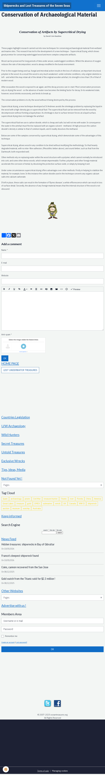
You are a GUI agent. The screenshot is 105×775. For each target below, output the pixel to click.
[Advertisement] (52, 392)
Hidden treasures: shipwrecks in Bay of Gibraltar (28, 544)
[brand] (36, 5)
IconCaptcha (22, 351)
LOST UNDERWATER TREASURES (20, 370)
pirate (27, 498)
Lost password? (21, 642)
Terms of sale (43, 770)
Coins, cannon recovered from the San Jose (24, 567)
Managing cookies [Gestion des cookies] (60, 770)
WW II (82, 503)
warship (26, 508)
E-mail (4, 262)
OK (4, 358)
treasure (20, 503)
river (72, 498)
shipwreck (92, 503)
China (88, 498)
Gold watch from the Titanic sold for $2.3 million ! (28, 578)
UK (64, 503)
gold (29, 503)
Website (4, 275)
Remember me (11, 636)
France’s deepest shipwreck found (20, 555)
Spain (5, 498)
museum (16, 508)
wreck (57, 503)
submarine (47, 503)
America (97, 498)
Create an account (8, 642)
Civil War (37, 498)
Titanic (64, 498)
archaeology (16, 498)
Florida (80, 498)
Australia (37, 508)
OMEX (37, 503)
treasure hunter (51, 498)
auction (6, 508)
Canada (72, 503)
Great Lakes (8, 503)
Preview (75, 289)
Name (3, 250)
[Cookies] (6, 769)
